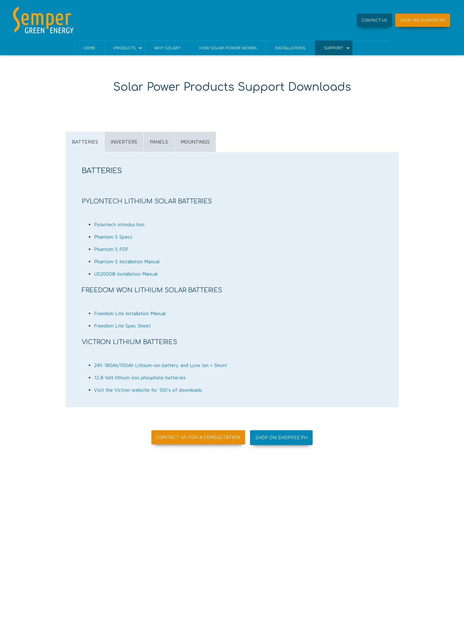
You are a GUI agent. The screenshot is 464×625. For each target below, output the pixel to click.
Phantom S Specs (113, 237)
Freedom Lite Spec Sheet (122, 325)
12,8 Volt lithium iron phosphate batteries (140, 377)
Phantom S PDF (111, 249)
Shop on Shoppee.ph (281, 437)
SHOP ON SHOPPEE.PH (422, 20)
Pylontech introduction (119, 224)
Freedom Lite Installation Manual (130, 313)
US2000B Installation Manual (125, 274)
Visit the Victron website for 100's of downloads (148, 390)
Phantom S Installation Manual (126, 261)
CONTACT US (374, 20)
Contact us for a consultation (198, 437)
